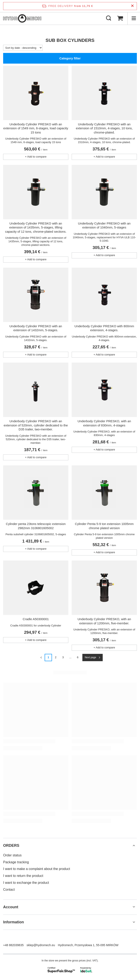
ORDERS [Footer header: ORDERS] (11, 845)
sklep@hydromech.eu (41, 945)
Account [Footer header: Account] (10, 907)
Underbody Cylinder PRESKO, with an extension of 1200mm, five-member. (104, 621)
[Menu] (133, 18)
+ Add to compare (35, 156)
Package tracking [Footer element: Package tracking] (16, 862)
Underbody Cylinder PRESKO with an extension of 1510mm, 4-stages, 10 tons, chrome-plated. (104, 128)
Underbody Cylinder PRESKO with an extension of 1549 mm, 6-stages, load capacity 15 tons (35, 128)
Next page (90, 657)
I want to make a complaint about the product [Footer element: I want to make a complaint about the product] (36, 869)
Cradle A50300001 (36, 619)
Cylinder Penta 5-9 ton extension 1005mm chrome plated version (104, 526)
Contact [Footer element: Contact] (9, 889)
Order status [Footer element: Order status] (12, 855)
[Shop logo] (22, 18)
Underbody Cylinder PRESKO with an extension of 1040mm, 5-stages (104, 225)
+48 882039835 (13, 945)
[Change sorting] (23, 48)
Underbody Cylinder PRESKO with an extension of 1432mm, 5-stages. (35, 328)
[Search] (108, 18)
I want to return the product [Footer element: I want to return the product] (23, 876)
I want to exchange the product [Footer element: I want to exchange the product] (26, 882)
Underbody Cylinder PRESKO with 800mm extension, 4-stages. (104, 328)
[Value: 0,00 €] (120, 18)
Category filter (70, 58)
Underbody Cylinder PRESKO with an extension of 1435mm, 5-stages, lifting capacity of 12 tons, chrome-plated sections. (35, 227)
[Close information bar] (132, 6)
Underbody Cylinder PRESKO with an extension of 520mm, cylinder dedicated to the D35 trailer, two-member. (36, 425)
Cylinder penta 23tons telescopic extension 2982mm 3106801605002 (36, 526)
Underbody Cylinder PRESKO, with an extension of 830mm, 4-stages (104, 423)
